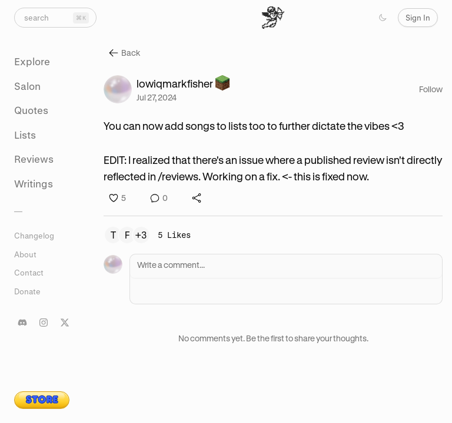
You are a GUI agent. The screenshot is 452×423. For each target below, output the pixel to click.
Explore (32, 61)
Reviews (34, 158)
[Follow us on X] (64, 322)
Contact (29, 272)
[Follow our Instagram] (43, 322)
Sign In (418, 17)
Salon (27, 86)
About (25, 254)
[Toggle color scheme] (382, 17)
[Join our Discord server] (22, 322)
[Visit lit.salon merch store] (41, 400)
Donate (27, 291)
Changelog (34, 235)
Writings (33, 183)
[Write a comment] (286, 266)
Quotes (31, 110)
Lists (25, 134)
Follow (431, 89)
